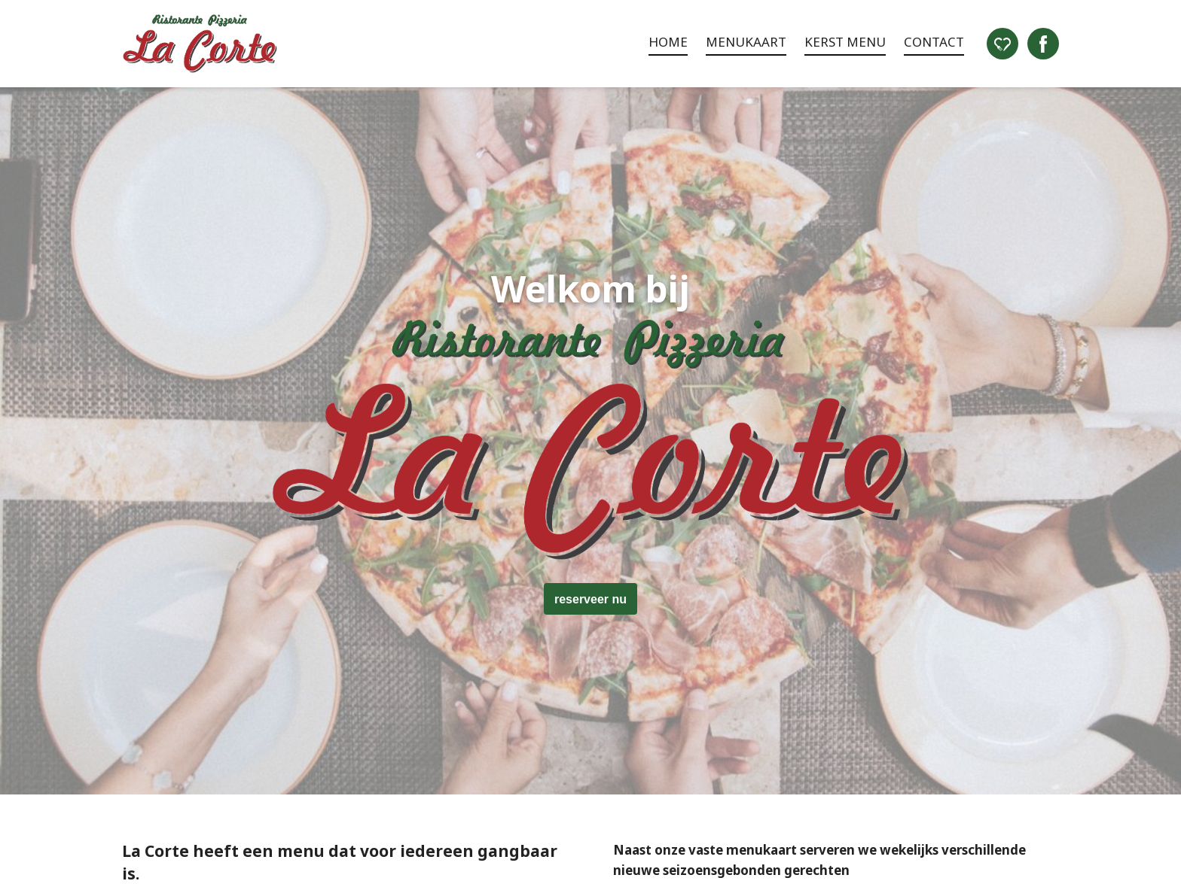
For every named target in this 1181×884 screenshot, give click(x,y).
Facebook (1043, 43)
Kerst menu (845, 41)
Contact (934, 41)
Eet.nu (1002, 43)
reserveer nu (590, 599)
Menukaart (746, 41)
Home (668, 41)
